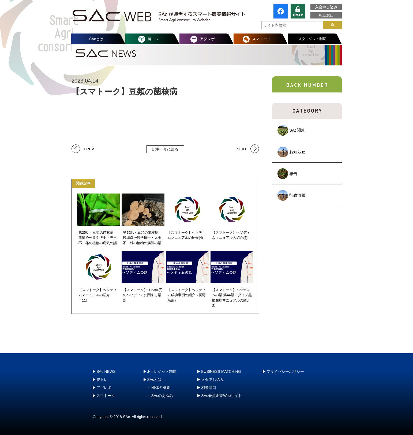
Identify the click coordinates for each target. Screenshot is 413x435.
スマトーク (261, 39)
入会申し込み (326, 7)
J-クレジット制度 (312, 39)
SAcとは (96, 39)
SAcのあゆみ (162, 395)
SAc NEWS (106, 371)
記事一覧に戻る (165, 149)
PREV (89, 148)
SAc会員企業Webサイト (221, 395)
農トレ (153, 39)
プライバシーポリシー (285, 371)
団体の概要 (160, 387)
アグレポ (207, 39)
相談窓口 (326, 15)
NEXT (241, 148)
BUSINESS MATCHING (221, 371)
